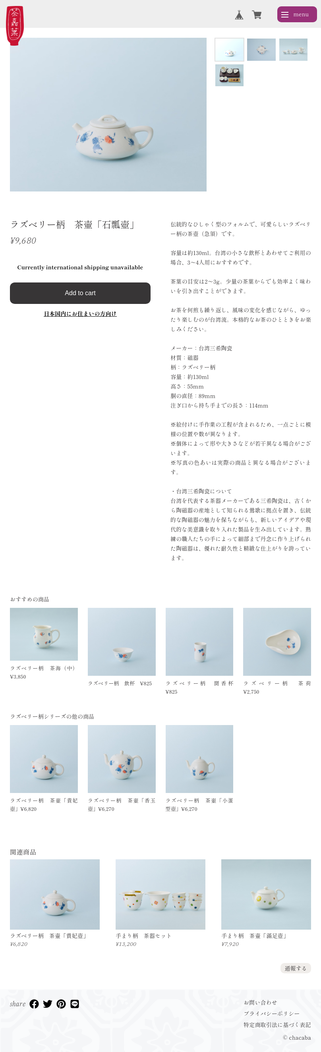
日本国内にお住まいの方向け (80, 313)
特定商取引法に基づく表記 (277, 1025)
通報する (295, 968)
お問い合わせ (260, 1002)
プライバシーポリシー (272, 1013)
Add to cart (80, 293)
